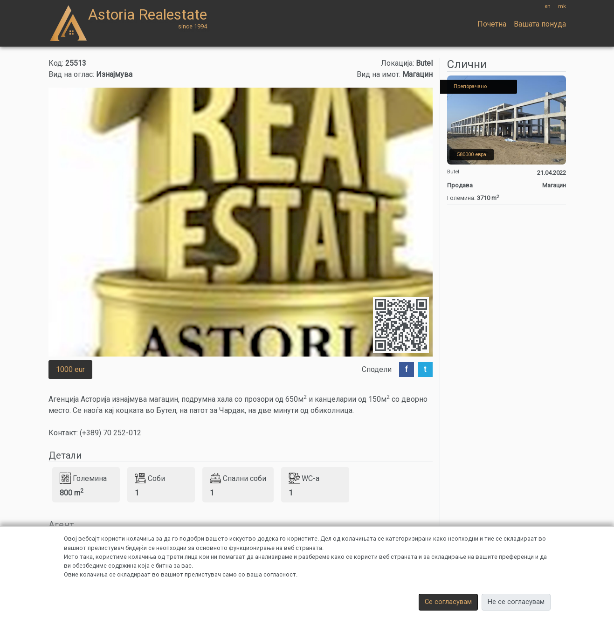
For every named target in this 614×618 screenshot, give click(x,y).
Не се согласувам (516, 602)
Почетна (491, 24)
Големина (83, 478)
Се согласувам (448, 602)
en (548, 6)
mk (562, 6)
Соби (150, 478)
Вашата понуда (540, 24)
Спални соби (238, 478)
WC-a (304, 478)
